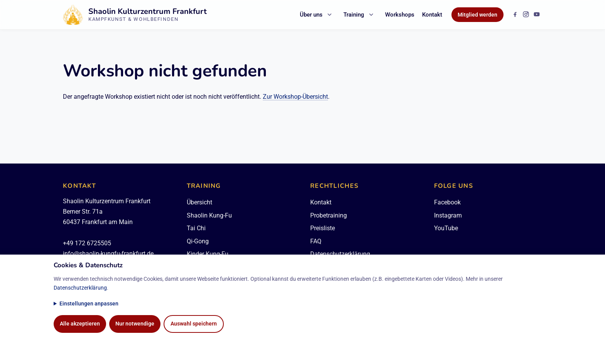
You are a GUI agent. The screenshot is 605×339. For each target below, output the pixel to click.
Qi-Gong (198, 241)
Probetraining (328, 215)
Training (353, 14)
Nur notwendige (134, 323)
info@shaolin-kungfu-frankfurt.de (108, 253)
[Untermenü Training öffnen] (371, 14)
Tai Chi (196, 228)
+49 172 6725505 (87, 243)
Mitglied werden (477, 15)
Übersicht (199, 202)
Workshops (399, 14)
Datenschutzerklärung (80, 288)
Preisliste (322, 228)
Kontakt (432, 14)
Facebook (447, 202)
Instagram (448, 215)
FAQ (315, 241)
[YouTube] (536, 14)
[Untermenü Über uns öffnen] (329, 14)
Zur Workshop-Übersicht (295, 96)
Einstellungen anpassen (88, 303)
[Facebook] (515, 14)
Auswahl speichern (194, 323)
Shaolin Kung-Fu (209, 215)
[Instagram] (526, 14)
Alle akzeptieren (80, 323)
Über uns (311, 14)
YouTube (446, 228)
